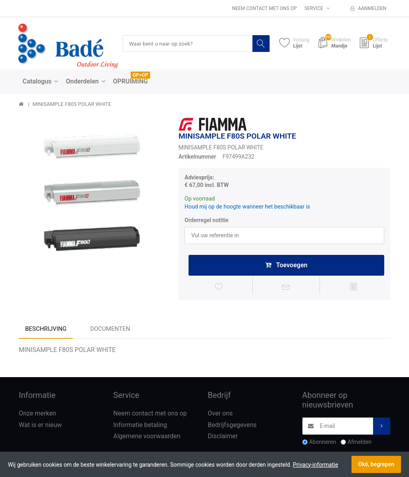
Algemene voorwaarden (147, 437)
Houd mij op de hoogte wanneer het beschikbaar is (247, 207)
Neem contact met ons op (264, 8)
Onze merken (37, 414)
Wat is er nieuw (40, 426)
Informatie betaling (140, 426)
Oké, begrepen (376, 464)
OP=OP (140, 75)
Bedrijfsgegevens (232, 426)
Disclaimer (223, 437)
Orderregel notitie (206, 220)
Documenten (110, 330)
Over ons (220, 414)
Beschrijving (45, 330)
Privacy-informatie (315, 464)
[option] (93, 192)
